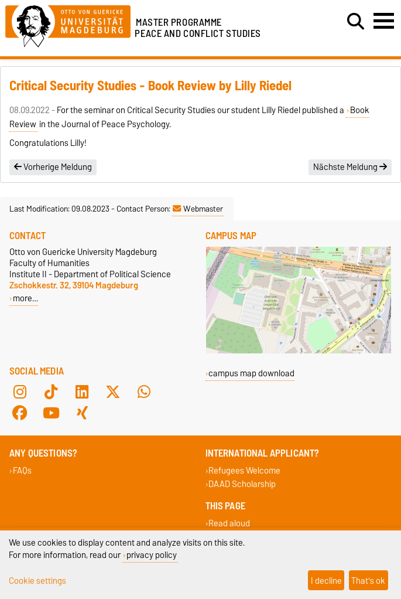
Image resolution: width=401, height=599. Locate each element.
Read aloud (229, 523)
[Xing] (81, 413)
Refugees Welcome (244, 470)
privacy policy (151, 554)
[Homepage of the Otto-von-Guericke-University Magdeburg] (68, 24)
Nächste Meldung (350, 167)
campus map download (251, 373)
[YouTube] (50, 413)
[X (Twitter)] (113, 392)
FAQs (22, 470)
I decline (326, 580)
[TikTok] (50, 392)
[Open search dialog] (355, 22)
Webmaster (198, 209)
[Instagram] (19, 392)
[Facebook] (19, 413)
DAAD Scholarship (242, 484)
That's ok (368, 580)
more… (25, 298)
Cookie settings (37, 580)
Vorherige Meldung (53, 167)
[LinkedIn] (81, 392)
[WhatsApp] (144, 392)
